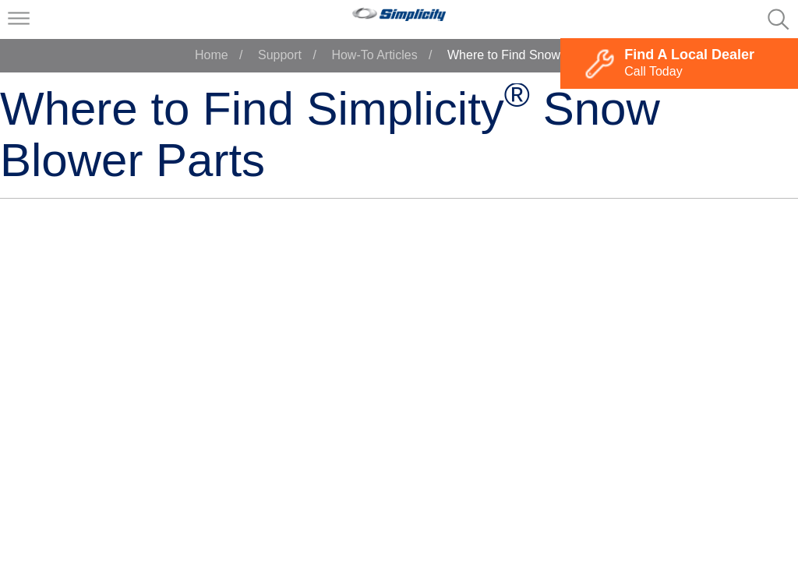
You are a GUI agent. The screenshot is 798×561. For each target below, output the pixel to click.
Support (280, 55)
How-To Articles (374, 55)
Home (211, 55)
